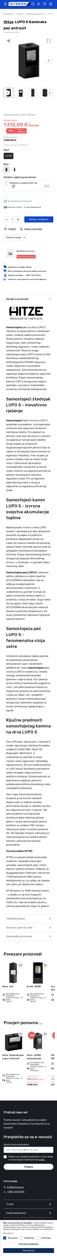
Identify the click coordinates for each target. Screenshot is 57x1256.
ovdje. (42, 1159)
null (7, 986)
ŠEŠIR (34, 986)
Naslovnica (8, 14)
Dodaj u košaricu (38, 219)
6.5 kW (8, 156)
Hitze (9, 22)
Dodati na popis (16, 238)
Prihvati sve (28, 1250)
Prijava (28, 1166)
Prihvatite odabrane (28, 1244)
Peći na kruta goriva (35, 14)
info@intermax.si (15, 1187)
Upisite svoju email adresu (16, 1144)
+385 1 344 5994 (15, 1192)
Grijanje (20, 14)
